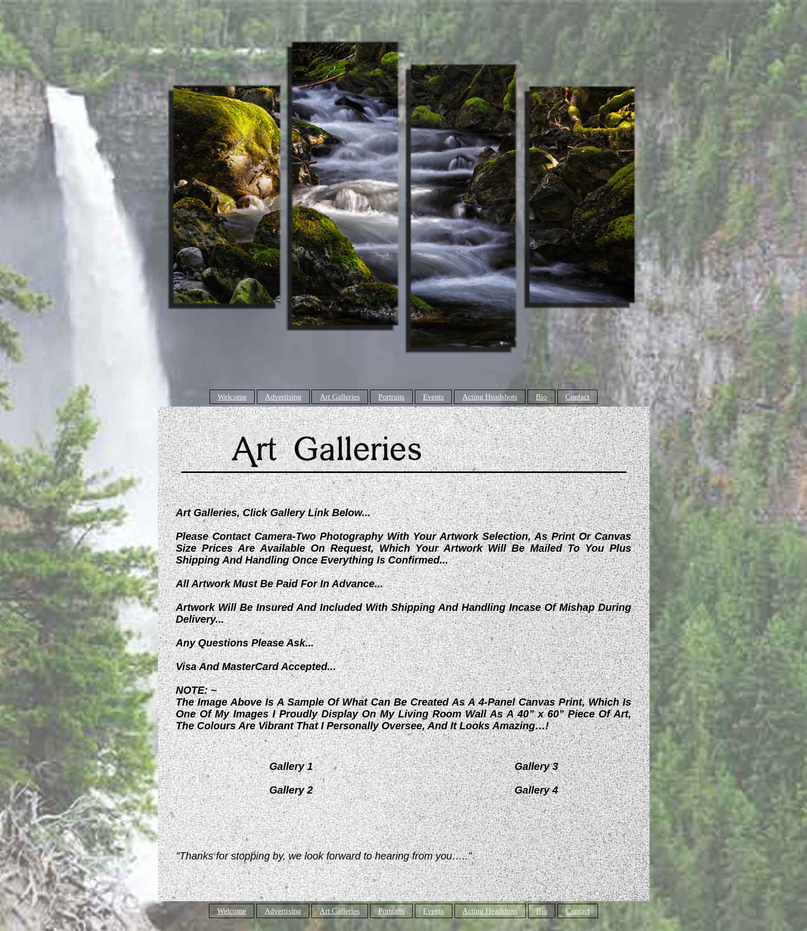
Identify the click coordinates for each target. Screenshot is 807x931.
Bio (541, 397)
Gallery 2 (291, 790)
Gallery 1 (291, 766)
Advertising (283, 397)
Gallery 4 (536, 790)
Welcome (232, 397)
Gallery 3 (536, 766)
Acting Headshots (489, 397)
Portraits (391, 397)
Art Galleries (340, 397)
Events (433, 397)
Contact (578, 397)
